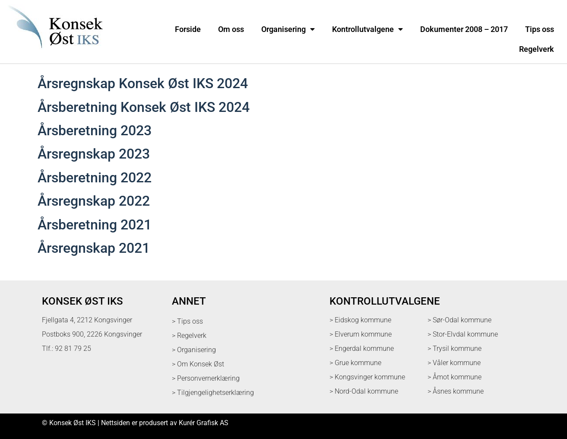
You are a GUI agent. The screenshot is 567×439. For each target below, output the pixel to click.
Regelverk (536, 49)
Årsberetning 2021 (95, 224)
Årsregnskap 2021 (94, 248)
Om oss (231, 29)
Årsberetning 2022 (95, 177)
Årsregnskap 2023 (94, 154)
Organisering (288, 29)
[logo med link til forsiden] (53, 54)
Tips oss (539, 29)
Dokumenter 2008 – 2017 (464, 29)
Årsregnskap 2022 (94, 201)
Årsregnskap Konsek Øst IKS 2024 (143, 83)
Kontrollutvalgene (367, 29)
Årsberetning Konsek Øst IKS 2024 (144, 107)
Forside (188, 29)
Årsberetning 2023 (95, 130)
